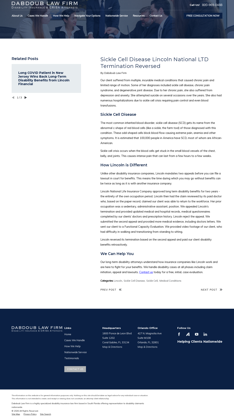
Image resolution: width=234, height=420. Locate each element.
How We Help (72, 346)
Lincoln (118, 280)
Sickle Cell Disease (134, 280)
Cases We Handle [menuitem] (38, 15)
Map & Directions (112, 346)
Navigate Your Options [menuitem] (87, 15)
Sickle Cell (152, 280)
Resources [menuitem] (139, 15)
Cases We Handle (74, 340)
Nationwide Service (75, 352)
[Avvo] (188, 334)
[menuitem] (16, 414)
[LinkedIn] (205, 334)
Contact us (146, 272)
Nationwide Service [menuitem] (116, 15)
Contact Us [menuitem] (156, 15)
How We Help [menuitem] (61, 15)
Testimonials (71, 358)
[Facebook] (179, 334)
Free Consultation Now (203, 15)
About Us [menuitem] (17, 15)
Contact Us (75, 369)
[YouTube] (196, 334)
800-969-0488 (212, 4)
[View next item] (25, 97)
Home (67, 334)
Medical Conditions (170, 280)
